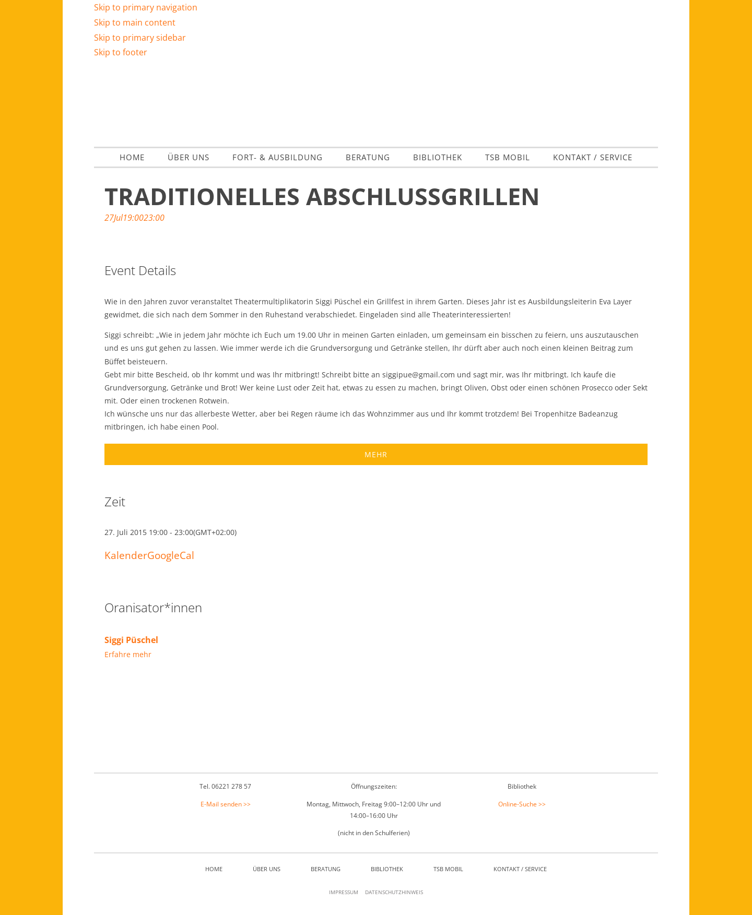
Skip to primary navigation (145, 7)
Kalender (125, 555)
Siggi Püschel (131, 640)
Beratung (325, 869)
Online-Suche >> (522, 804)
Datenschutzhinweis (394, 892)
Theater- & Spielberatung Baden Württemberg (376, 102)
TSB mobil (448, 869)
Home (213, 869)
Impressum (343, 892)
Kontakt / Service (520, 869)
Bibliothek (387, 869)
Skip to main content (134, 22)
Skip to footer (120, 52)
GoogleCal (170, 555)
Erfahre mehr (127, 654)
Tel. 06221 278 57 (225, 786)
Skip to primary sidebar (140, 37)
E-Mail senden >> (226, 804)
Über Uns (266, 869)
